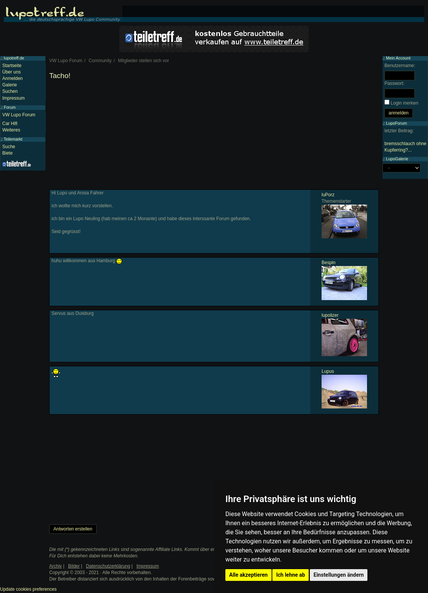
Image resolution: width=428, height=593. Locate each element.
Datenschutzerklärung (108, 566)
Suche (8, 146)
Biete (7, 153)
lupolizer (330, 315)
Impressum (13, 98)
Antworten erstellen (72, 529)
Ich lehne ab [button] (290, 575)
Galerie (9, 85)
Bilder (74, 566)
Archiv (55, 566)
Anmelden (12, 78)
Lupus (328, 371)
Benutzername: (399, 65)
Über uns (11, 72)
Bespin (329, 262)
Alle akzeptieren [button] (248, 575)
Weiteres (11, 130)
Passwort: (394, 83)
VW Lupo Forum (18, 114)
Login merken (404, 103)
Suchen (10, 91)
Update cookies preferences (28, 589)
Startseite (12, 65)
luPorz (328, 194)
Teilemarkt (13, 139)
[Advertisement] (214, 136)
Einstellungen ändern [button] (339, 575)
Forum (10, 107)
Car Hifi (9, 123)
